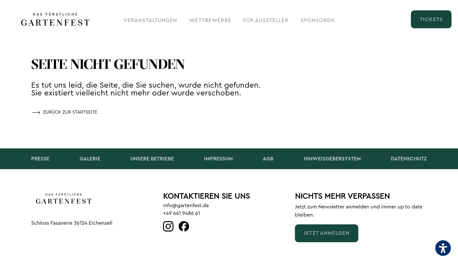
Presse (40, 158)
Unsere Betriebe (152, 158)
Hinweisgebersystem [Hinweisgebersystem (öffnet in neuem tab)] (332, 158)
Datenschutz (409, 158)
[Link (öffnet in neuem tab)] (168, 226)
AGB (268, 158)
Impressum (218, 158)
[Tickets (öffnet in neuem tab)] (431, 19)
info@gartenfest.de (186, 205)
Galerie (90, 158)
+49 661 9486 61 (181, 213)
